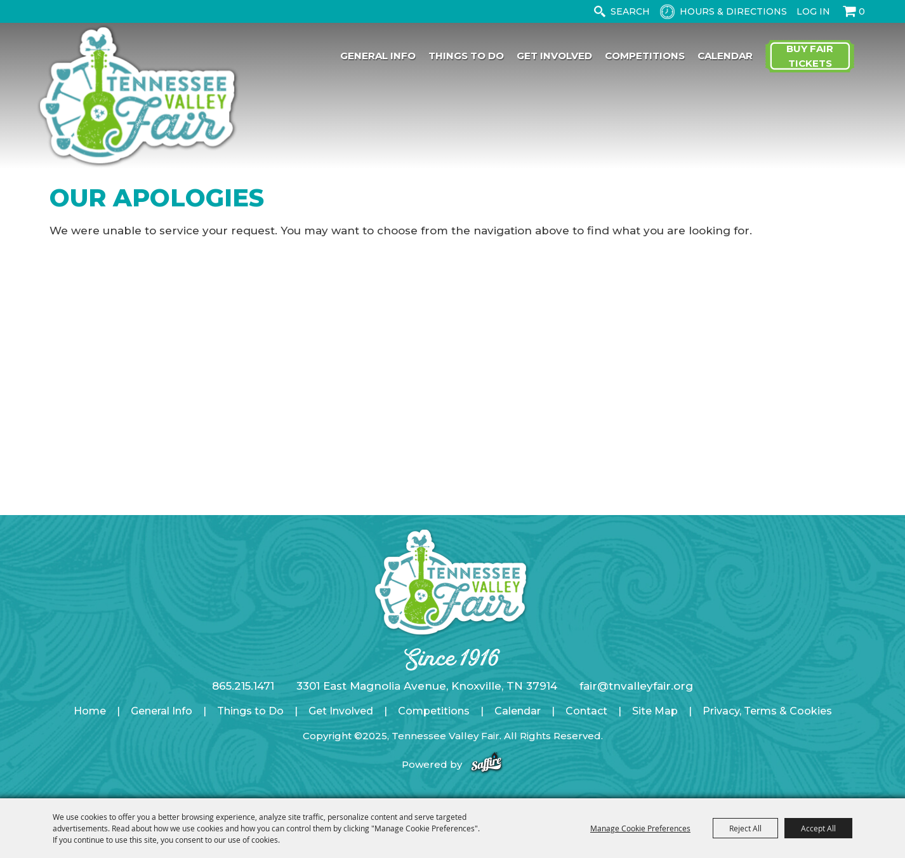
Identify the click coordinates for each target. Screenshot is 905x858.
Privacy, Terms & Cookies (767, 711)
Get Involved (554, 56)
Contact (586, 711)
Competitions (645, 56)
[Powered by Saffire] (486, 764)
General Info (378, 56)
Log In (813, 11)
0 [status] (862, 11)
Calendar (725, 56)
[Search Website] (633, 11)
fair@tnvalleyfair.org (636, 686)
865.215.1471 (243, 686)
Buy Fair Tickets (809, 56)
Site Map (655, 711)
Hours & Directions (733, 11)
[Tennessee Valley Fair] (138, 97)
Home (90, 711)
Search (599, 11)
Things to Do (466, 56)
